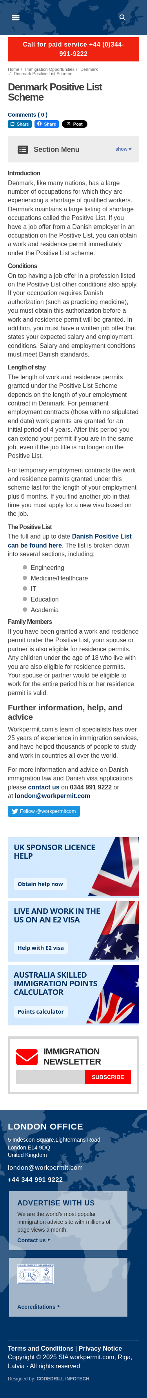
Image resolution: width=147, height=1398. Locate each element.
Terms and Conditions (41, 1348)
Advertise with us (56, 1203)
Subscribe (108, 1077)
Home (13, 69)
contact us (44, 787)
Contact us (31, 1240)
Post (75, 124)
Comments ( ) (27, 115)
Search (124, 17)
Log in (135, 17)
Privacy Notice (100, 1348)
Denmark (89, 69)
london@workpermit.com (53, 796)
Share (20, 124)
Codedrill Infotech (62, 1379)
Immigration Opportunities (49, 69)
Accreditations (36, 1307)
